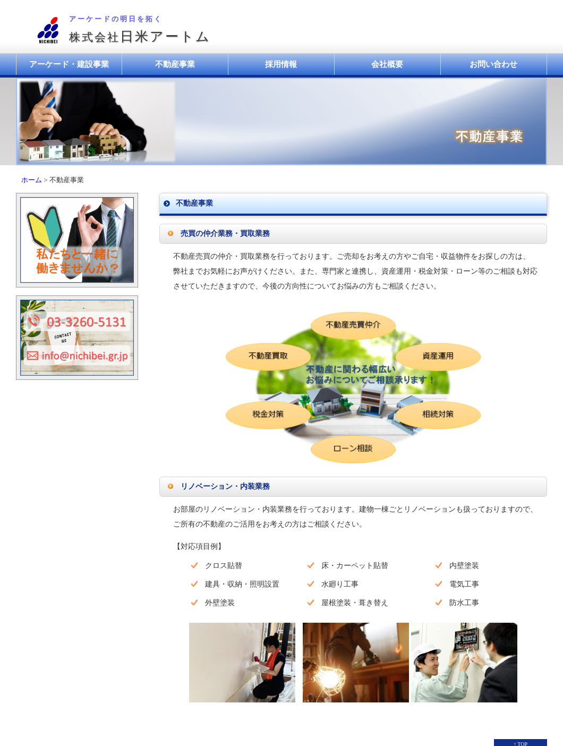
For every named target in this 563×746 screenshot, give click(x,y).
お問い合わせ (493, 64)
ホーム (31, 180)
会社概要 (387, 64)
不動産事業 (175, 64)
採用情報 (281, 64)
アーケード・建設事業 (69, 64)
